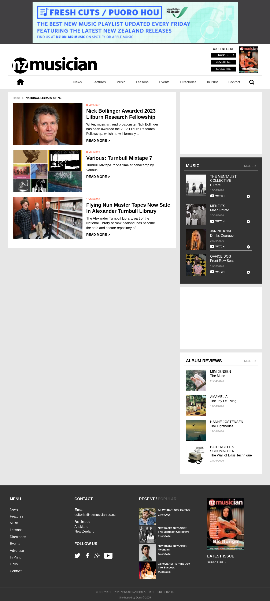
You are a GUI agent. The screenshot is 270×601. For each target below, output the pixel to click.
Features (99, 82)
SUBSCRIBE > (216, 562)
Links (14, 564)
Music (120, 82)
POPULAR (167, 499)
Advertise (17, 550)
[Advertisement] (221, 123)
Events (164, 82)
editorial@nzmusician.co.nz (95, 514)
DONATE (223, 55)
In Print (212, 82)
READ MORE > (98, 140)
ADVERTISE (223, 62)
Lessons (142, 82)
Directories (188, 82)
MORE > (250, 166)
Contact (234, 82)
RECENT (147, 499)
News (77, 82)
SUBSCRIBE (223, 68)
